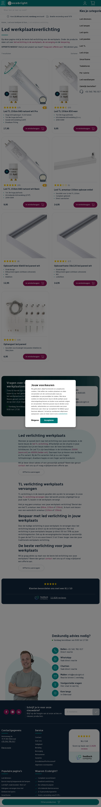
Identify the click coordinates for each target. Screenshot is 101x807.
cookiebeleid (62, 414)
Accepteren (49, 420)
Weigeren (35, 420)
